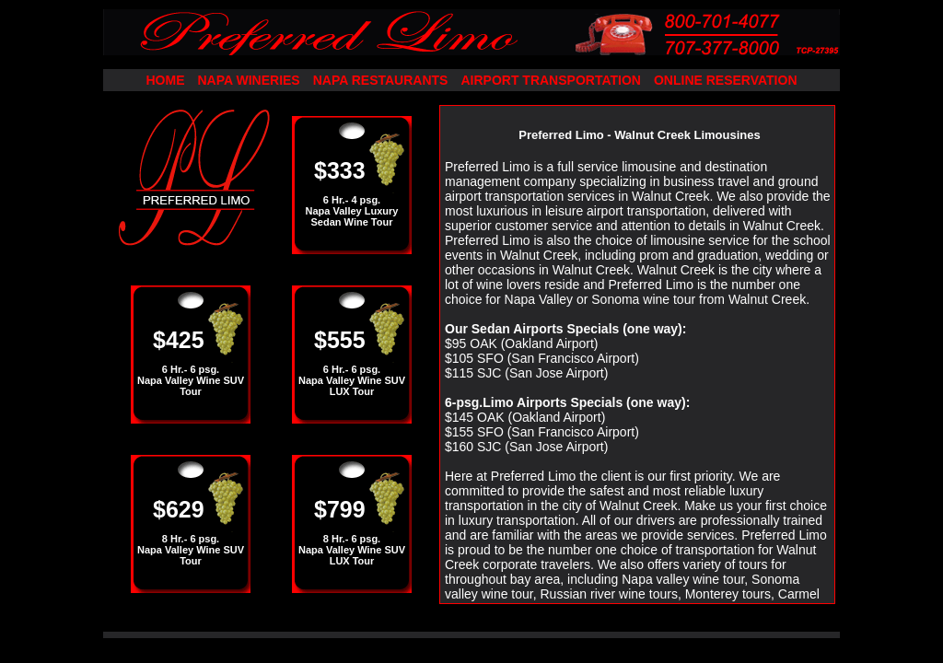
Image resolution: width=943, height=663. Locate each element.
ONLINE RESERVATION (725, 80)
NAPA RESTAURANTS (380, 80)
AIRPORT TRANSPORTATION (550, 80)
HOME (165, 80)
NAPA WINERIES (248, 80)
